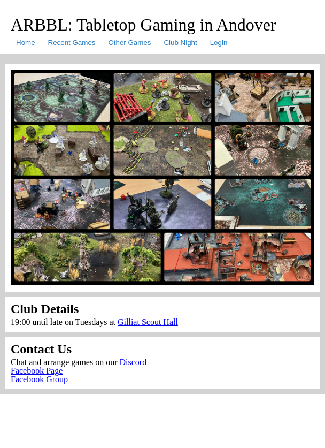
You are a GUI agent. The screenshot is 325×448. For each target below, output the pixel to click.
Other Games (129, 43)
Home (25, 43)
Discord (132, 362)
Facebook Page (37, 370)
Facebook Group (39, 379)
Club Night (180, 43)
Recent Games (72, 43)
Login (219, 43)
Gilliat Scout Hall (148, 321)
